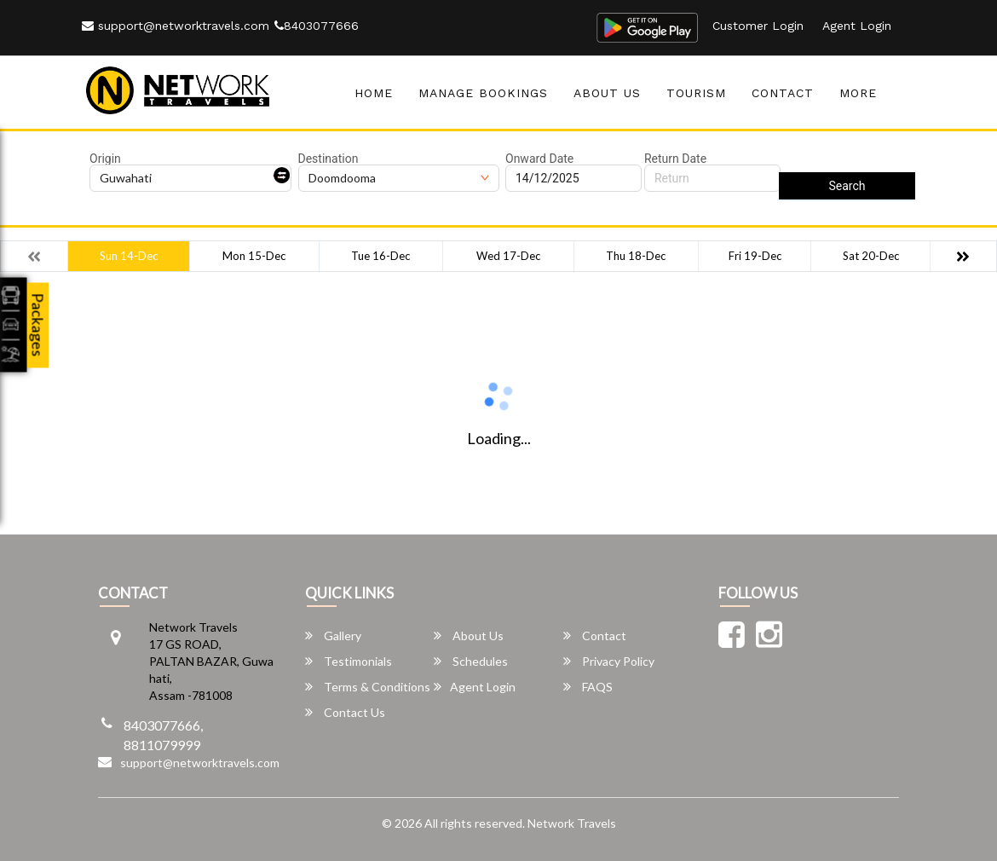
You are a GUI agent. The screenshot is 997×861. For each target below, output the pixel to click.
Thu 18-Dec (636, 256)
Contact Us (345, 712)
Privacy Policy (608, 661)
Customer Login (758, 25)
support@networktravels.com (175, 25)
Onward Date (539, 159)
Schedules (471, 661)
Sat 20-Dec (871, 256)
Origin (105, 159)
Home (373, 93)
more (858, 93)
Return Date (675, 159)
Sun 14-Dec (129, 256)
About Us (607, 93)
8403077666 (316, 25)
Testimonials (348, 661)
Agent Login (856, 25)
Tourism (696, 93)
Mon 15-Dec (253, 256)
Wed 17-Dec (508, 256)
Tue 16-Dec (380, 256)
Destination (328, 159)
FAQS (588, 686)
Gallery (333, 635)
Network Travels (571, 823)
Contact (783, 93)
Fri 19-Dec (755, 256)
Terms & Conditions (367, 686)
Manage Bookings (483, 93)
